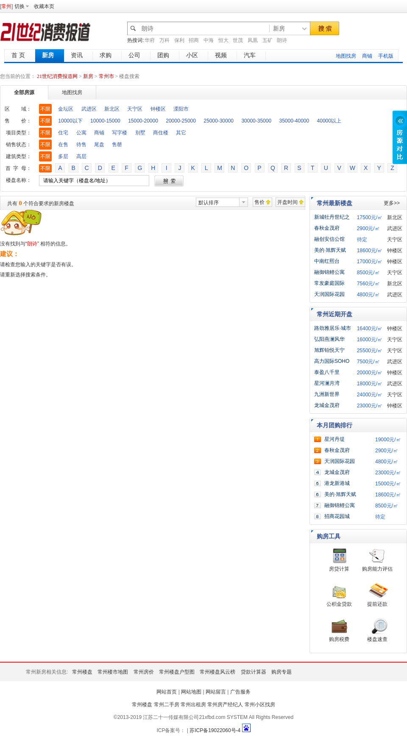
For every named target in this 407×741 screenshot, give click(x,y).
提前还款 (377, 604)
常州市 (106, 76)
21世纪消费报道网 (57, 76)
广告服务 (240, 692)
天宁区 (134, 109)
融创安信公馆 (329, 239)
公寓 (81, 133)
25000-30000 (219, 121)
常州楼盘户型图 (177, 672)
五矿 (267, 40)
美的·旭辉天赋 (330, 250)
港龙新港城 (337, 483)
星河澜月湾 (327, 383)
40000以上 (329, 121)
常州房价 (144, 672)
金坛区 (65, 109)
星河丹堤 (334, 439)
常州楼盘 (82, 672)
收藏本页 (44, 6)
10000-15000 (105, 121)
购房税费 (339, 639)
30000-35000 (256, 121)
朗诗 (282, 40)
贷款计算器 (253, 672)
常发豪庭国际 (329, 283)
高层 (81, 156)
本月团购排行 (334, 425)
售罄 (117, 145)
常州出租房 (193, 705)
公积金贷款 (339, 604)
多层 (63, 156)
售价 (259, 202)
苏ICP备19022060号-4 (215, 730)
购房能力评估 (377, 569)
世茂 (238, 40)
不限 (45, 109)
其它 (181, 133)
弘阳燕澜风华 (329, 339)
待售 (81, 145)
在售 (63, 145)
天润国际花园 (329, 294)
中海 (209, 40)
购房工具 (328, 536)
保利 (179, 40)
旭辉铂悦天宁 (329, 350)
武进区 (89, 109)
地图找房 (346, 56)
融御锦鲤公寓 (329, 272)
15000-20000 (143, 121)
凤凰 (253, 40)
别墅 (140, 133)
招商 (194, 40)
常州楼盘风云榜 (217, 672)
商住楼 (160, 133)
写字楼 (119, 133)
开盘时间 (287, 202)
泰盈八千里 (327, 372)
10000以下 (70, 121)
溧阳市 (181, 109)
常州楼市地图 (113, 672)
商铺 (367, 56)
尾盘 (99, 145)
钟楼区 (158, 109)
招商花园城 (337, 516)
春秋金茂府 (327, 228)
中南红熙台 (327, 261)
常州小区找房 (260, 705)
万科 (164, 40)
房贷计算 (339, 569)
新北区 (112, 109)
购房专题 (281, 672)
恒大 (223, 40)
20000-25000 (181, 121)
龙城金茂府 (327, 405)
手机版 (385, 56)
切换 (19, 6)
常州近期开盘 (334, 314)
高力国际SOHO (331, 361)
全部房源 (24, 92)
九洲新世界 (327, 394)
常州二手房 (166, 705)
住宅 (63, 133)
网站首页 (166, 692)
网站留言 (216, 692)
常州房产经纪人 (225, 705)
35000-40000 (294, 121)
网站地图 (191, 692)
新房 (89, 76)
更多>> (392, 203)
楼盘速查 (377, 639)
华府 (150, 40)
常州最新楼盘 (334, 203)
